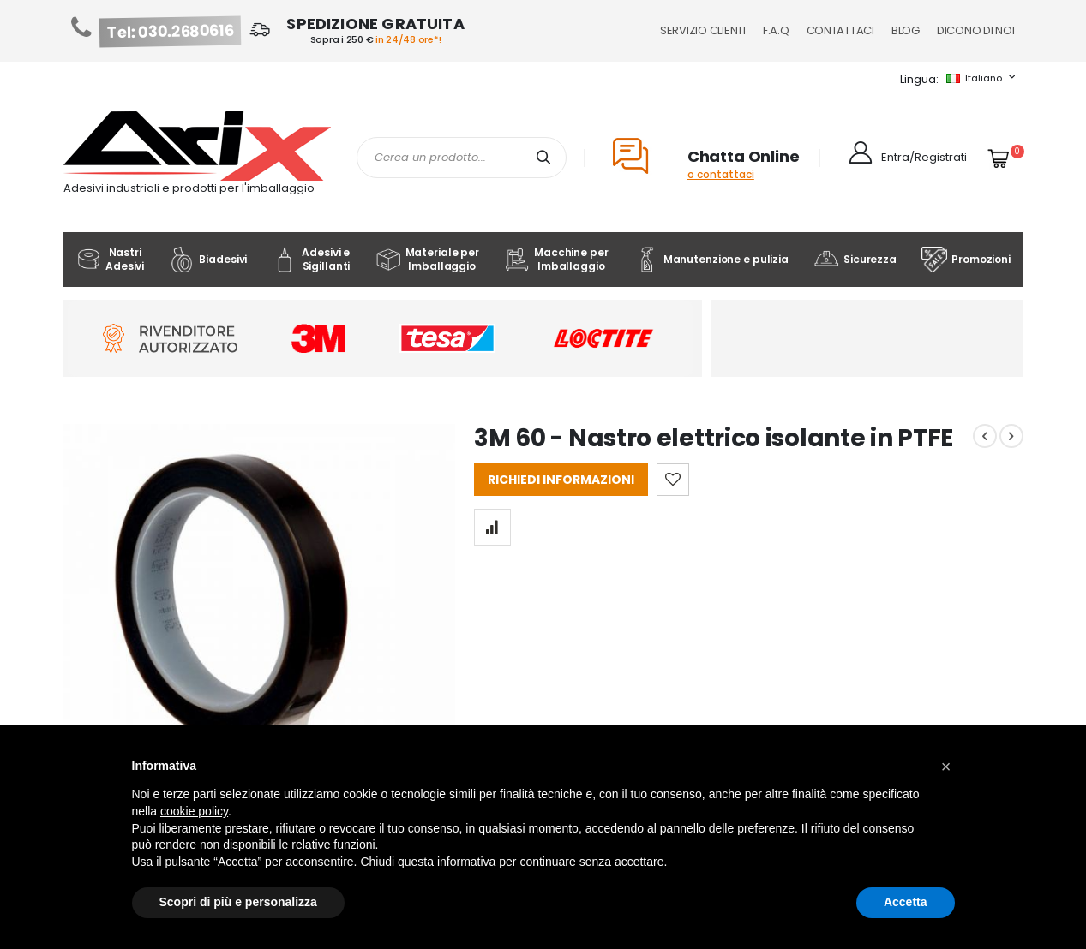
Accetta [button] (905, 902)
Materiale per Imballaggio (427, 259)
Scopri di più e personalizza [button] (238, 902)
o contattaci (720, 174)
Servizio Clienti (703, 30)
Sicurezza (855, 259)
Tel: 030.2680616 (169, 32)
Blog (905, 30)
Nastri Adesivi (109, 259)
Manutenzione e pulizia (711, 259)
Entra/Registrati (924, 157)
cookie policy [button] (194, 811)
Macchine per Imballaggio (556, 259)
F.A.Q (776, 30)
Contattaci (840, 30)
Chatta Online (743, 156)
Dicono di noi (976, 30)
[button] (946, 766)
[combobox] (462, 157)
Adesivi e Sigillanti (311, 259)
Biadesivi (208, 259)
